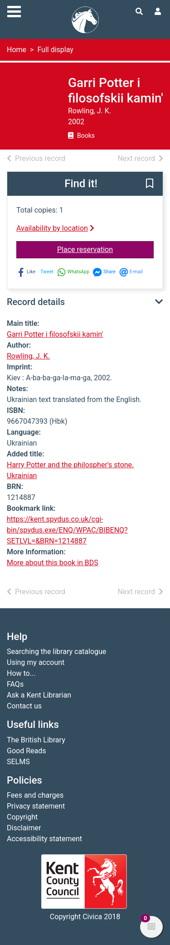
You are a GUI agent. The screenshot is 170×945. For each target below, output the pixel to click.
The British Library (36, 740)
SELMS (18, 761)
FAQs (15, 684)
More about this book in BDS (52, 562)
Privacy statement (36, 806)
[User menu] (157, 12)
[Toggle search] (139, 12)
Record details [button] (36, 301)
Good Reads (26, 750)
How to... (21, 673)
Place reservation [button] (105, 249)
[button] (150, 184)
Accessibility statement (44, 838)
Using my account (35, 662)
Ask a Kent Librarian (39, 695)
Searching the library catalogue (56, 651)
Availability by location (55, 228)
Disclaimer (24, 828)
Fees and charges (35, 795)
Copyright (22, 817)
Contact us (24, 706)
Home (16, 49)
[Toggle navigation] (14, 10)
